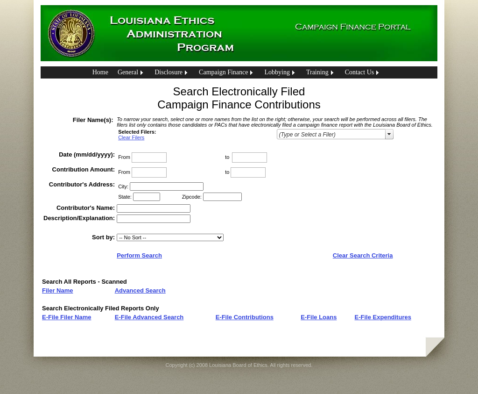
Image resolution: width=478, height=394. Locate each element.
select (389, 134)
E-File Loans (319, 317)
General (128, 72)
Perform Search (139, 255)
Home (100, 72)
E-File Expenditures (383, 317)
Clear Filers (131, 137)
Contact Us (359, 72)
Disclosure (169, 72)
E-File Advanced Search (149, 317)
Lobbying (276, 72)
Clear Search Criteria (363, 255)
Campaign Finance (223, 72)
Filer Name (57, 290)
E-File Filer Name (66, 317)
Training (317, 72)
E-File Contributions (245, 317)
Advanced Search (140, 290)
